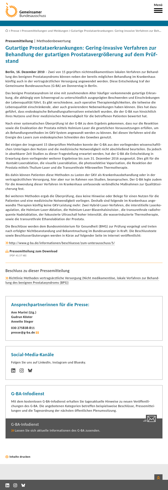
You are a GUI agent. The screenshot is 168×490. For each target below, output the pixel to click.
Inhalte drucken (19, 456)
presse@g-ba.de (23, 332)
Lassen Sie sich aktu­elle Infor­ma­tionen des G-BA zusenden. (57, 430)
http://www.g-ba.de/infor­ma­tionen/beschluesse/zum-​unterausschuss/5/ (62, 243)
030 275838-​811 (23, 328)
